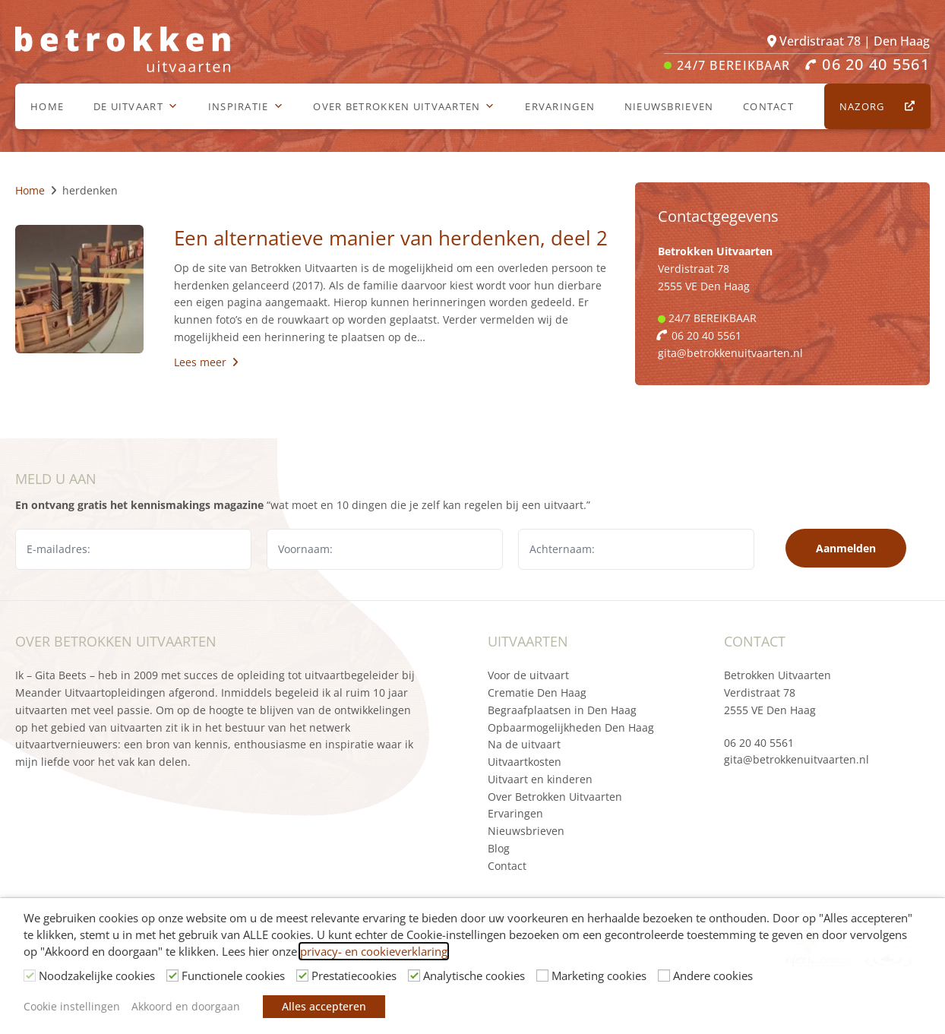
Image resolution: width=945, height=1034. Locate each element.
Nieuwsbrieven (669, 106)
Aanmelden (846, 548)
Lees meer (206, 362)
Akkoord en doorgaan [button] (185, 1006)
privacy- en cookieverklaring (373, 951)
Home (47, 106)
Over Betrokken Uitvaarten (404, 106)
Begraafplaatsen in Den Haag (562, 710)
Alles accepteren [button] (324, 1006)
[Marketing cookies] (542, 975)
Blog (499, 848)
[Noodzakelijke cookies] (30, 975)
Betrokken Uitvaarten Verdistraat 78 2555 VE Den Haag (777, 692)
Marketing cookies (599, 975)
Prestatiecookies (354, 975)
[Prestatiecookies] (302, 975)
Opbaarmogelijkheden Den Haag (571, 727)
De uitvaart (136, 106)
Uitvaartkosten (524, 761)
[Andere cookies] (664, 975)
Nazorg (869, 106)
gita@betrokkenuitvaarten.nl (730, 353)
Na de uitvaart (524, 744)
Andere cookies (713, 975)
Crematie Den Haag (537, 692)
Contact (768, 106)
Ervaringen (560, 106)
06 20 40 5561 (759, 742)
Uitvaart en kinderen (540, 779)
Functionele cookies (233, 975)
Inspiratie (246, 106)
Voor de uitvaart (528, 675)
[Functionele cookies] (172, 975)
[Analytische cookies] (414, 975)
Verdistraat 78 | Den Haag (848, 41)
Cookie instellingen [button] (72, 1006)
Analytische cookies (474, 975)
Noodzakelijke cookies (97, 975)
